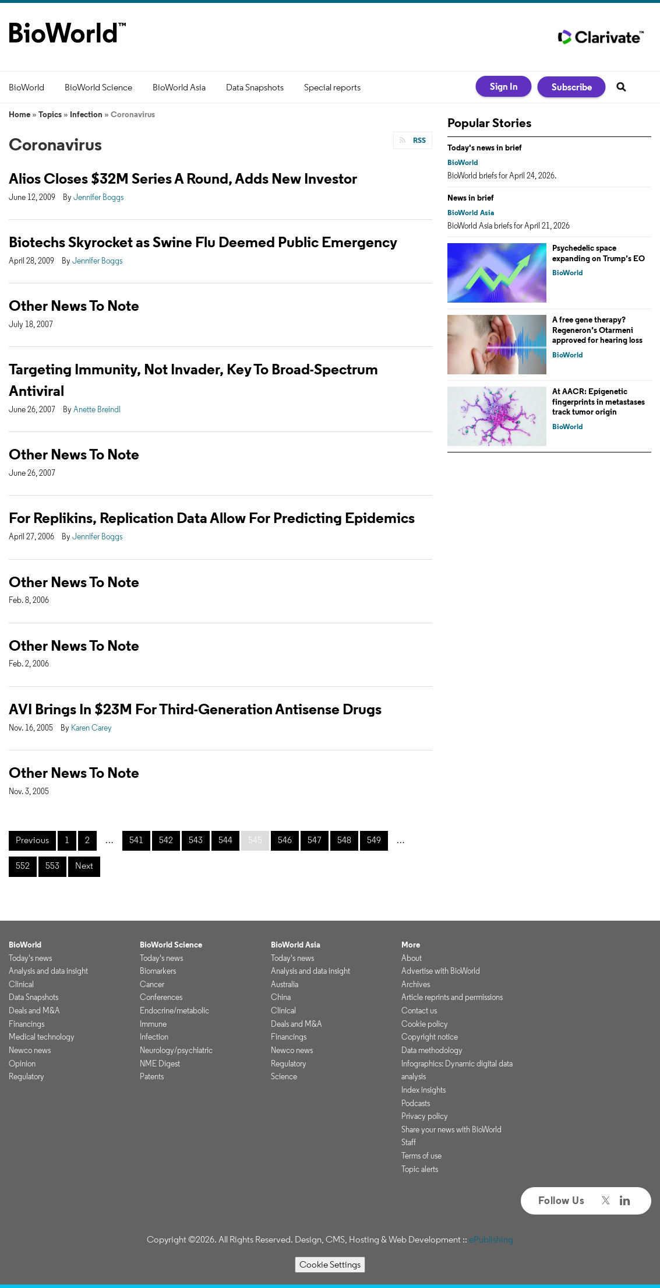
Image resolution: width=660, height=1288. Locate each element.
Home (19, 114)
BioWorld (26, 87)
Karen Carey (91, 727)
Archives (415, 984)
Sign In (504, 86)
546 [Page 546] (285, 839)
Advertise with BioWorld (440, 971)
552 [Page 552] (23, 865)
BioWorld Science (98, 87)
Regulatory (26, 1076)
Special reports (332, 87)
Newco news (30, 1050)
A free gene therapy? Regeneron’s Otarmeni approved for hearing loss (597, 329)
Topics (50, 114)
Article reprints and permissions (452, 997)
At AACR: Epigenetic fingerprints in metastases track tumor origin (598, 401)
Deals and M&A (34, 1010)
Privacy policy (424, 1116)
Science (284, 1076)
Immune (153, 1024)
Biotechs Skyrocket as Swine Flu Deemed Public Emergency (203, 241)
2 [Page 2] (87, 839)
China (281, 997)
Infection (86, 114)
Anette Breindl (97, 409)
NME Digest (160, 1063)
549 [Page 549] (374, 839)
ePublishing (491, 1239)
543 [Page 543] (196, 839)
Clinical (21, 984)
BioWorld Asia (179, 87)
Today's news (30, 958)
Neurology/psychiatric (176, 1050)
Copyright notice (429, 1036)
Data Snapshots (255, 87)
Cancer (152, 984)
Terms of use (421, 1155)
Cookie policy (424, 1024)
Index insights (423, 1090)
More (410, 944)
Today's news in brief (484, 147)
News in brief (470, 197)
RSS (418, 140)
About (411, 958)
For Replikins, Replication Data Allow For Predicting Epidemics (212, 517)
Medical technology (42, 1036)
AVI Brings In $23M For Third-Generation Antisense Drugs (195, 708)
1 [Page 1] (67, 839)
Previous (32, 839)
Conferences (161, 997)
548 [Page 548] (344, 839)
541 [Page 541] (136, 839)
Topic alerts (419, 1169)
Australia (284, 984)
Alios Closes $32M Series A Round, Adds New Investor (183, 178)
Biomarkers (158, 971)
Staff (408, 1142)
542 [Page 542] (166, 839)
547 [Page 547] (315, 839)
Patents (152, 1076)
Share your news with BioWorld (451, 1129)
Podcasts (415, 1103)
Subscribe (572, 87)
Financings (26, 1024)
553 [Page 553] (52, 865)
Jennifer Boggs (98, 197)
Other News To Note (74, 305)
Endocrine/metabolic (174, 1010)
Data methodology (432, 1050)
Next (84, 865)
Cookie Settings (330, 1264)
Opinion (22, 1063)
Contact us (419, 1010)
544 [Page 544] (225, 839)
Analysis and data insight (48, 971)
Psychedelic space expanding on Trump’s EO (598, 253)
